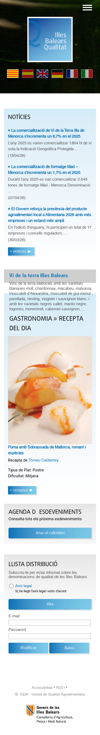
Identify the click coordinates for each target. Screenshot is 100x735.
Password (17, 629)
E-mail (14, 616)
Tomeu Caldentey (43, 460)
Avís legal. (24, 585)
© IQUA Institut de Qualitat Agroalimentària (50, 694)
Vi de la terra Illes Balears (38, 276)
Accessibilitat (42, 688)
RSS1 (60, 688)
